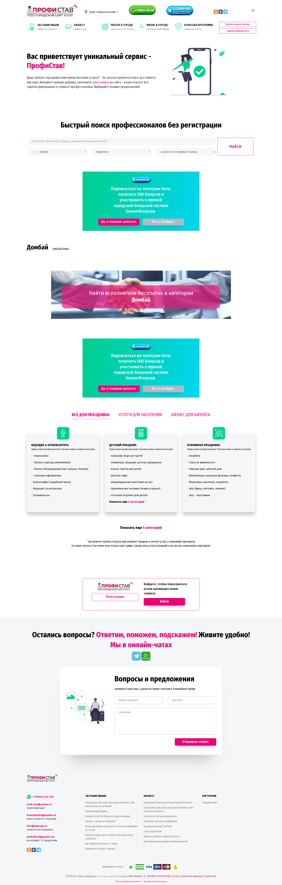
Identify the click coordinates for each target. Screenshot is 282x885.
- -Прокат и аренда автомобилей (50, 462)
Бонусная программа (96, 811)
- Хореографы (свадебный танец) (51, 482)
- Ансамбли (193, 455)
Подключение (209, 802)
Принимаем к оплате (141, 866)
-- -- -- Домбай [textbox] (40, 151)
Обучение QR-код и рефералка (160, 821)
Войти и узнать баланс (238, 24)
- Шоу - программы (198, 495)
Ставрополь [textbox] (102, 151)
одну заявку (100, 82)
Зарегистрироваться (238, 31)
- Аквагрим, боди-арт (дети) (126, 455)
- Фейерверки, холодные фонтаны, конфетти (214, 475)
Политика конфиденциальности (128, 881)
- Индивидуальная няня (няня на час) (131, 482)
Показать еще (128, 501)
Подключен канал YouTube (158, 826)
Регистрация (115, 597)
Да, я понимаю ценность (118, 222)
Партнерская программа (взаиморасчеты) (166, 841)
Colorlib (124, 876)
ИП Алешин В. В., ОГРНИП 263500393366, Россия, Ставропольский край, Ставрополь (172, 876)
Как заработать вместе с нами (101, 843)
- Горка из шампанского (201, 462)
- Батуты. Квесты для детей (125, 468)
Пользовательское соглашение (155, 881)
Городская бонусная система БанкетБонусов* (168, 802)
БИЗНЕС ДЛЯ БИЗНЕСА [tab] (190, 414)
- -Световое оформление (46, 475)
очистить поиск (61, 248)
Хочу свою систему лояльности (160, 816)
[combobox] (58, 152)
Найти (235, 146)
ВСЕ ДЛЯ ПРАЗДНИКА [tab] (90, 414)
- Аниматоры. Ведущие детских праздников (135, 462)
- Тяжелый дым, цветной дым (204, 468)
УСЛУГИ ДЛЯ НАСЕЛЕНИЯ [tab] (140, 414)
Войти (164, 601)
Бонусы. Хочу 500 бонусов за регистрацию (107, 816)
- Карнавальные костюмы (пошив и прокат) (134, 488)
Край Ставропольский (100, 11)
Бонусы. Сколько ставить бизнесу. (162, 836)
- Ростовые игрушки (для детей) (128, 495)
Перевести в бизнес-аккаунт (100, 848)
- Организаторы (40, 495)
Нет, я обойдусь (163, 222)
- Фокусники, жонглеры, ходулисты (207, 482)
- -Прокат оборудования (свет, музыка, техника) (59, 468)
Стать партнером (153, 831)
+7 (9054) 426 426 (40, 796)
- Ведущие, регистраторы (46, 488)
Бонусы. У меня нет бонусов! (100, 821)
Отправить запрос (195, 742)
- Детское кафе (118, 475)
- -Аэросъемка (39, 455)
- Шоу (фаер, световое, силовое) (206, 488)
